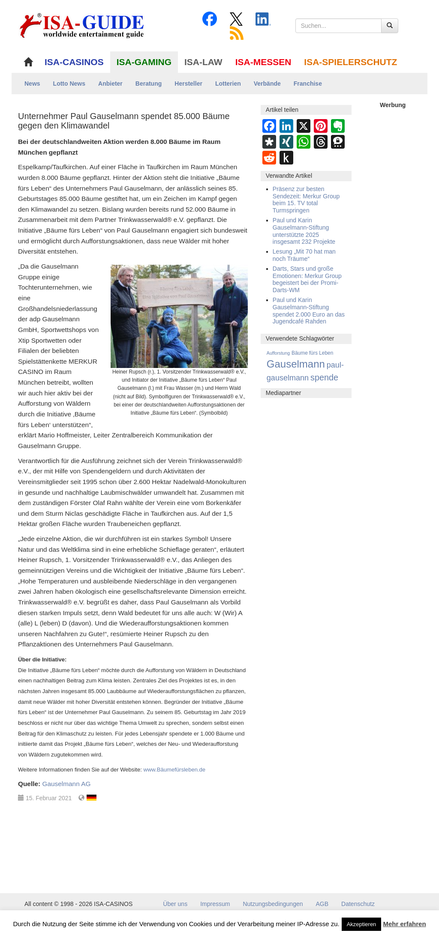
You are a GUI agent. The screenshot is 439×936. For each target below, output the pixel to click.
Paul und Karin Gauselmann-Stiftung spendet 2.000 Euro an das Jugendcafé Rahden (309, 310)
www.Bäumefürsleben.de (174, 769)
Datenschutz (358, 903)
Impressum (215, 903)
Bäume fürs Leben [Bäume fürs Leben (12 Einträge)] (312, 353)
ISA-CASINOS (74, 62)
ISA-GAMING (144, 62)
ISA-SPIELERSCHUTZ (350, 62)
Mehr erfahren (404, 923)
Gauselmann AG (66, 783)
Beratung (148, 83)
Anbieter (110, 83)
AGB (322, 903)
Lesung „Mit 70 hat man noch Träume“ (304, 255)
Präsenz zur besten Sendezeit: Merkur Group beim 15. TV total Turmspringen (306, 199)
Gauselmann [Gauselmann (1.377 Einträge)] (296, 364)
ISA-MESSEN (263, 62)
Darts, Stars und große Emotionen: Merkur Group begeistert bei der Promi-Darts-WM (307, 279)
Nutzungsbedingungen (273, 903)
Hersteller (188, 83)
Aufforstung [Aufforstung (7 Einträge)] (278, 353)
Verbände (267, 83)
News (32, 83)
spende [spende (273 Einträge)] (324, 377)
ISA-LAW (203, 62)
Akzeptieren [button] (361, 924)
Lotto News (69, 83)
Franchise (308, 83)
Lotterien (228, 83)
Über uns (175, 903)
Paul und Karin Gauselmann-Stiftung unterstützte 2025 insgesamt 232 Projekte (304, 231)
